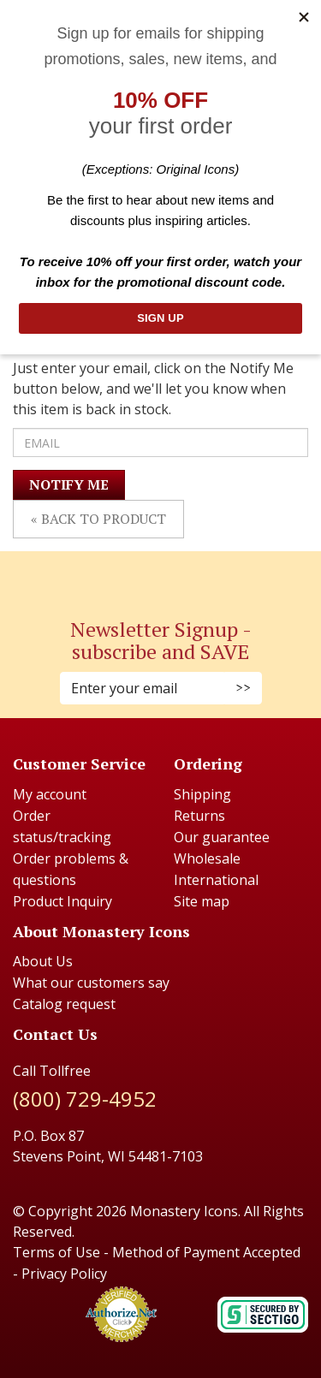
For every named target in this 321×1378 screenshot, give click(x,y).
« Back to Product (98, 518)
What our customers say (91, 982)
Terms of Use (56, 1252)
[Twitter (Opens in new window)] (169, 574)
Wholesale (207, 858)
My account (49, 794)
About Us (43, 961)
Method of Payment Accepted (206, 1252)
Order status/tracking (62, 826)
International (216, 879)
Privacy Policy (64, 1273)
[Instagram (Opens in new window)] (152, 574)
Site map (201, 901)
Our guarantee (222, 837)
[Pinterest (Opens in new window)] (161, 574)
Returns (199, 815)
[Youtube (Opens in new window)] (178, 574)
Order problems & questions (70, 869)
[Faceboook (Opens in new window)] (144, 574)
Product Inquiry (62, 901)
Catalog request (64, 1004)
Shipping (202, 794)
